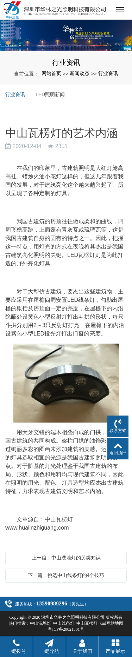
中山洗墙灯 (40, 623)
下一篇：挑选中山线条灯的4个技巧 (66, 575)
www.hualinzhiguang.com (37, 528)
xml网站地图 (111, 623)
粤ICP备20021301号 (66, 629)
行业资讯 (108, 73)
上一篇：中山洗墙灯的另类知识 (66, 557)
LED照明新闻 (50, 94)
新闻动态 (79, 73)
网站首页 (51, 73)
